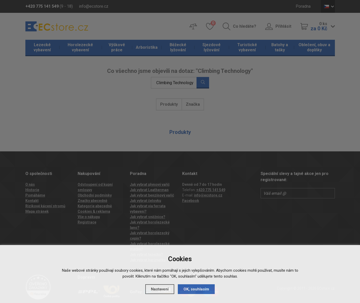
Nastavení (160, 289)
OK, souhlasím (196, 289)
